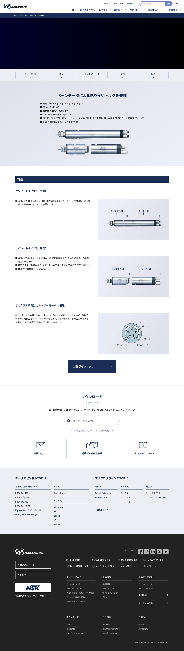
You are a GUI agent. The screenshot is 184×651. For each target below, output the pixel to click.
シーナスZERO (153, 492)
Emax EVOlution (103, 492)
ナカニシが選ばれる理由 (76, 597)
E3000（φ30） (21, 501)
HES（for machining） (26, 514)
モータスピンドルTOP (30, 478)
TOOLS (101, 510)
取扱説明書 (71, 628)
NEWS (141, 624)
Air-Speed (59, 507)
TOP (74, 9)
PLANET (58, 524)
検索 (168, 3)
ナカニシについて (73, 584)
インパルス (126, 497)
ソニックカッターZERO (156, 497)
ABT (56, 511)
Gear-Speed (60, 492)
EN (177, 3)
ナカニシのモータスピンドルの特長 (80, 592)
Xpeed (57, 515)
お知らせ (107, 3)
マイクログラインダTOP (111, 478)
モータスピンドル (26, 15)
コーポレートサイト (110, 633)
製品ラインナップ (93, 366)
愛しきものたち (145, 603)
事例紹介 (142, 594)
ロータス (125, 492)
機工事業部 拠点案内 (110, 628)
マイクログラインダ (110, 592)
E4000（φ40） (21, 492)
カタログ (33, 575)
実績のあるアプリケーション (77, 601)
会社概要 (106, 624)
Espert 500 (101, 497)
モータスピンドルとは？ (75, 588)
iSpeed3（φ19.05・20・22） (28, 510)
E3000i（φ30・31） (24, 497)
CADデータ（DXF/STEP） (76, 633)
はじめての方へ (87, 9)
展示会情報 (118, 3)
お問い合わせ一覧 (33, 565)
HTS (56, 520)
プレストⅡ (125, 501)
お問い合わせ (132, 3)
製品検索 (106, 584)
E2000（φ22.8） (22, 505)
